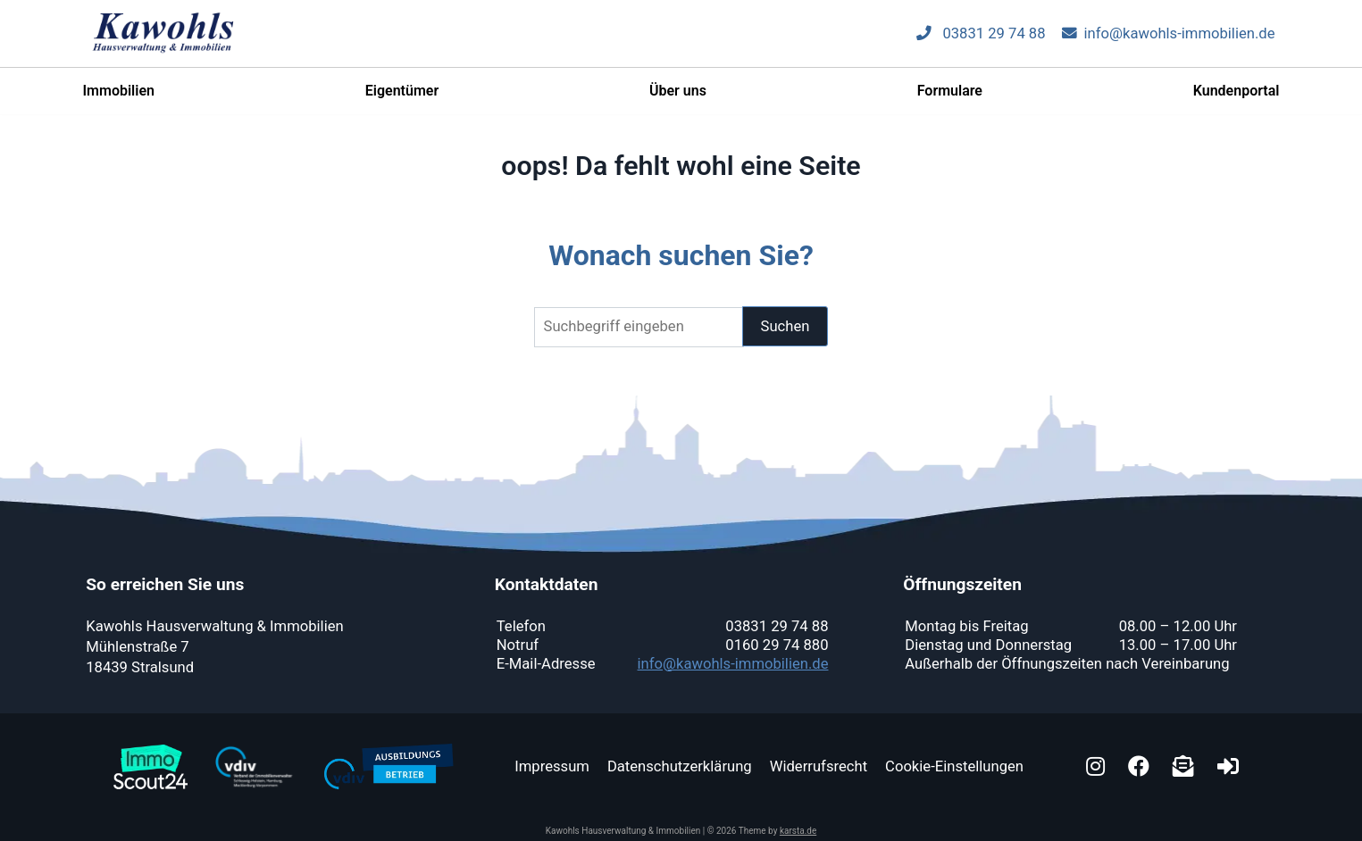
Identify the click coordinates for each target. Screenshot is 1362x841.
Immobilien (119, 98)
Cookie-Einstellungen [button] (954, 766)
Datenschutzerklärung (679, 766)
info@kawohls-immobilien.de (1168, 41)
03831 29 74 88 (980, 41)
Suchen (785, 326)
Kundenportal (1236, 98)
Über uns (677, 98)
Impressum (551, 766)
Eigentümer (402, 98)
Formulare (949, 98)
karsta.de (798, 831)
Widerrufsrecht (818, 766)
